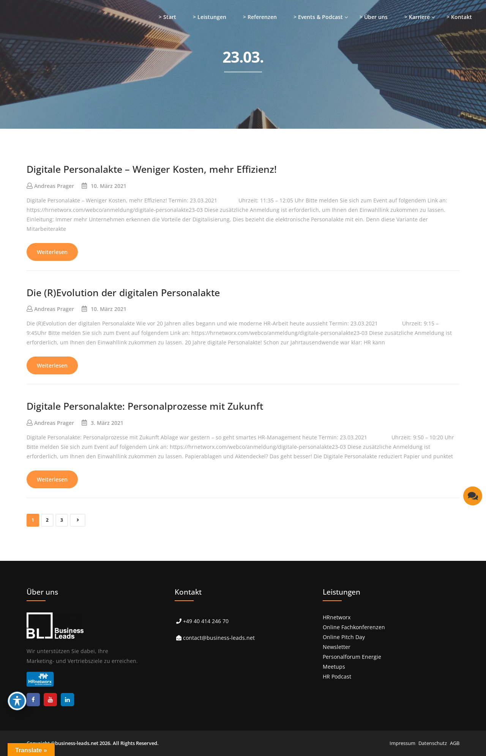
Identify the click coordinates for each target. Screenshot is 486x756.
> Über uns (374, 17)
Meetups (334, 666)
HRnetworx (336, 617)
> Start (167, 17)
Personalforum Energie (352, 656)
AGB (454, 743)
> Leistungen (209, 17)
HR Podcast (337, 676)
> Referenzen (260, 17)
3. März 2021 (107, 422)
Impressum (402, 743)
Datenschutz (432, 743)
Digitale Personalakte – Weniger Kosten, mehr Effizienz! (152, 169)
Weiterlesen (52, 252)
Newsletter (336, 646)
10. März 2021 (108, 185)
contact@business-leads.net (219, 637)
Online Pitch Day (344, 637)
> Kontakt (459, 17)
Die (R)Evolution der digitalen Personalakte (123, 292)
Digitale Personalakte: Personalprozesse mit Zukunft (145, 405)
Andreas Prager (54, 185)
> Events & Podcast (318, 17)
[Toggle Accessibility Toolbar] (17, 701)
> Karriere (417, 17)
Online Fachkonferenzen (354, 627)
